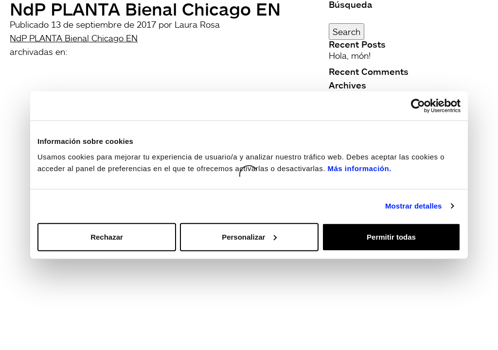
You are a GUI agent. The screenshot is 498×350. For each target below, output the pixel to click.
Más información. (359, 168)
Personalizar (249, 236)
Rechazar (106, 236)
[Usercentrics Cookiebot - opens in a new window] (418, 106)
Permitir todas (391, 236)
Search (346, 31)
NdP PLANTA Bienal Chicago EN (74, 38)
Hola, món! (350, 55)
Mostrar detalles (413, 206)
